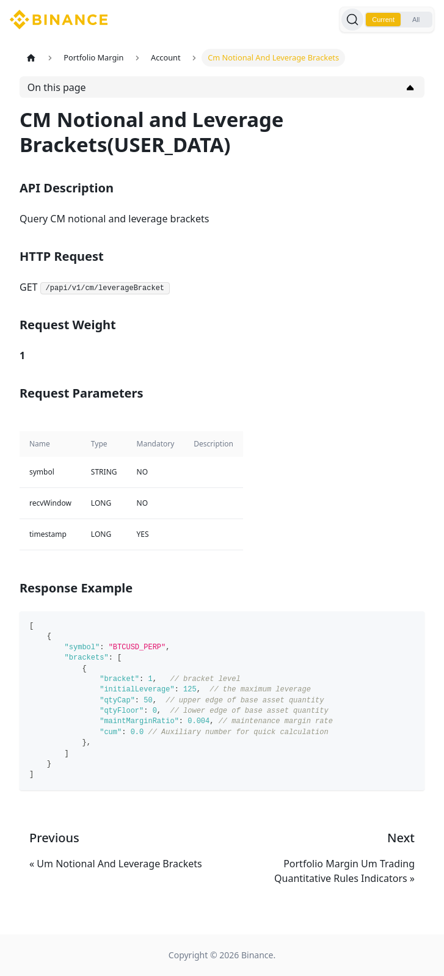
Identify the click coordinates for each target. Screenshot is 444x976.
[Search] (352, 20)
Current (383, 19)
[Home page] (31, 58)
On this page (56, 87)
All (416, 19)
